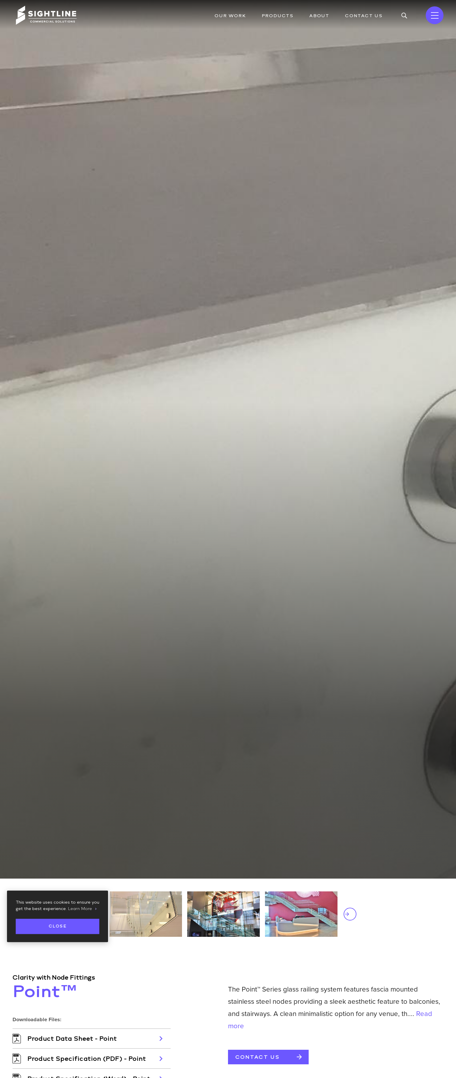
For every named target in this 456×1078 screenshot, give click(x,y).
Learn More (80, 909)
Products (278, 15)
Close (57, 926)
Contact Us (364, 15)
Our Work (230, 15)
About (319, 15)
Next (350, 914)
